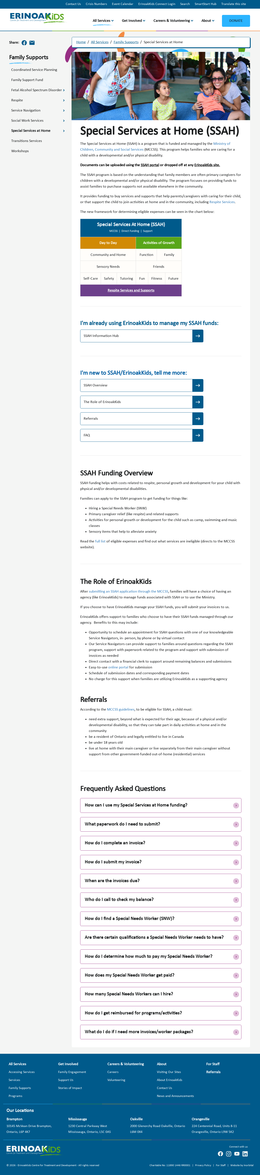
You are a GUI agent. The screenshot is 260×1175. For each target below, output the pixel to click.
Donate (236, 21)
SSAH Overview (95, 385)
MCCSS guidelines (120, 710)
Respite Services (222, 202)
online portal (118, 667)
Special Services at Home (163, 42)
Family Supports (126, 42)
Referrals (91, 419)
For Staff (221, 1164)
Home (81, 42)
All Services (101, 21)
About (206, 21)
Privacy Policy (203, 1164)
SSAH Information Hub (101, 336)
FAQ (87, 435)
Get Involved (132, 21)
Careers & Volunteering (171, 21)
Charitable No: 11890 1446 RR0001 (170, 1164)
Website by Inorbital (242, 1164)
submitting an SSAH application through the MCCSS (128, 592)
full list (100, 541)
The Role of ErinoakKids (102, 402)
